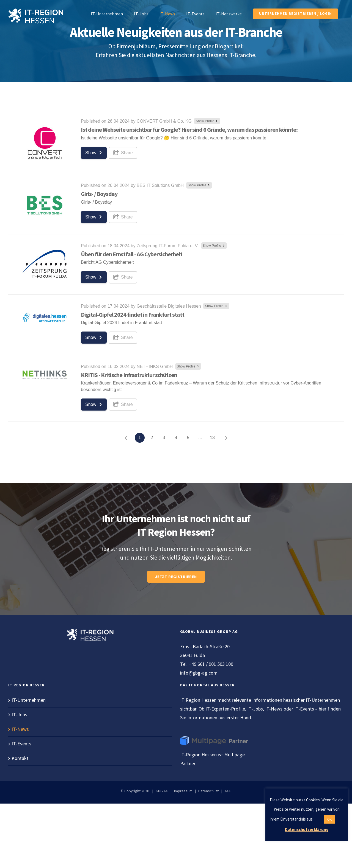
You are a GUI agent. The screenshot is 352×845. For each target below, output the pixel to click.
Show (94, 153)
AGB (228, 790)
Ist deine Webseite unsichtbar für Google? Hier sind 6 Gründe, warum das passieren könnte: (189, 129)
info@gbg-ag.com (199, 673)
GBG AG (162, 790)
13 (212, 437)
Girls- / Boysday (99, 194)
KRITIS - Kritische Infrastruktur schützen (129, 375)
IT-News (20, 729)
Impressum (183, 790)
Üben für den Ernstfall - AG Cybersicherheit (131, 254)
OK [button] (329, 819)
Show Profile (207, 121)
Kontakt (20, 758)
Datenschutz (208, 790)
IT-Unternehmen (29, 700)
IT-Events (21, 743)
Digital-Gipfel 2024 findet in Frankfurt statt (132, 314)
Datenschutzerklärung (307, 829)
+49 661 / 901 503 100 (211, 664)
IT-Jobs (19, 714)
